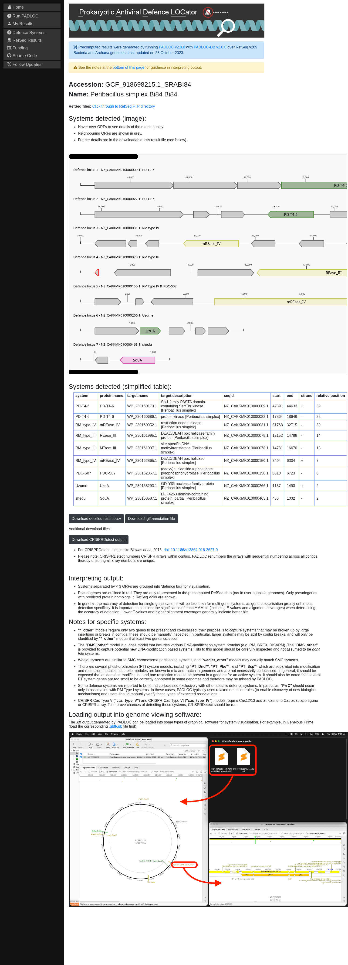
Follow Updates (24, 64)
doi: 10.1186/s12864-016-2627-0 (191, 550)
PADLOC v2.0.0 (172, 47)
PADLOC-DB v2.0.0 (210, 47)
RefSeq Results (24, 40)
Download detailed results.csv (96, 519)
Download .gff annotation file (151, 519)
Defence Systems (26, 32)
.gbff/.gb (115, 726)
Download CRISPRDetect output (98, 540)
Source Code (22, 55)
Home (15, 7)
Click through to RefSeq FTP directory (123, 106)
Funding (17, 48)
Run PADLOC (22, 16)
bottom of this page (128, 67)
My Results (20, 23)
